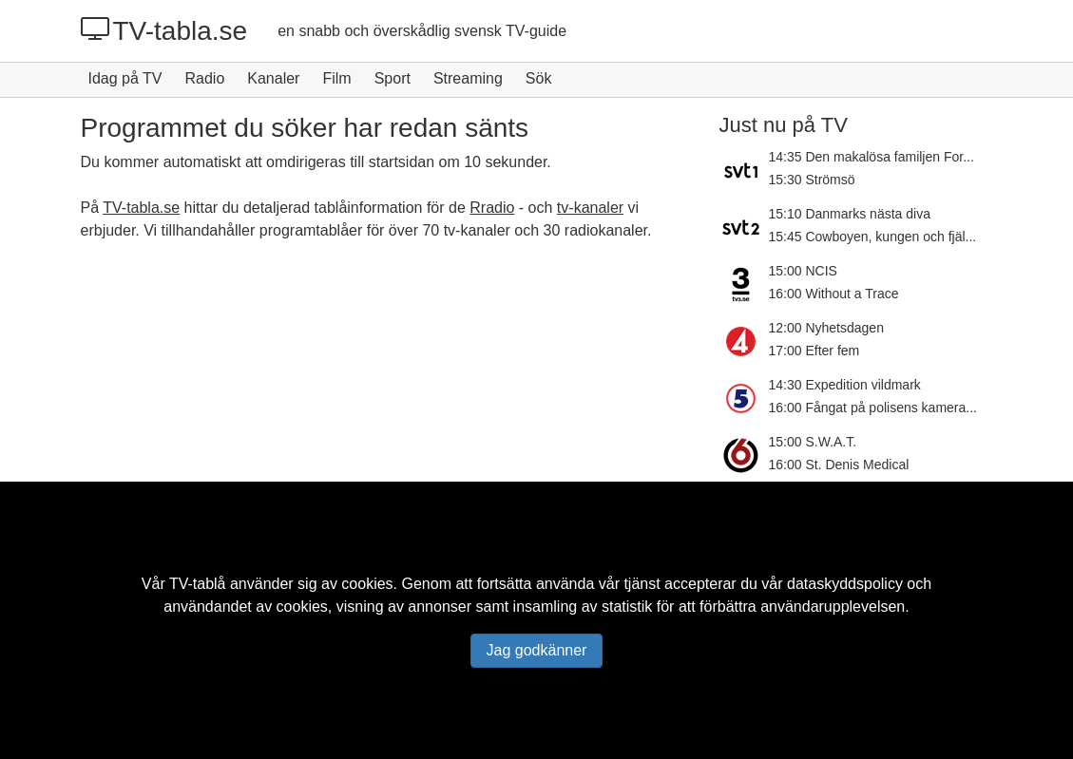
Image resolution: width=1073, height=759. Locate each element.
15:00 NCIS (803, 270)
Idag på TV (125, 78)
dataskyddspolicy (845, 584)
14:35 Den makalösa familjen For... (871, 156)
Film (336, 78)
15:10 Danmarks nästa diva (849, 213)
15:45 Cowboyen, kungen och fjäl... (873, 236)
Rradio (491, 207)
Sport (392, 78)
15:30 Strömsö (812, 179)
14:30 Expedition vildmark (845, 384)
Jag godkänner (537, 650)
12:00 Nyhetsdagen (826, 327)
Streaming (468, 78)
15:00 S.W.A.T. (813, 441)
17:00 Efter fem (814, 350)
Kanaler (273, 78)
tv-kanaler (590, 207)
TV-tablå (197, 584)
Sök (539, 78)
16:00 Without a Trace (834, 293)
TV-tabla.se (164, 30)
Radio (204, 78)
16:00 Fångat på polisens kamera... (873, 407)
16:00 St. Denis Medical (839, 464)
